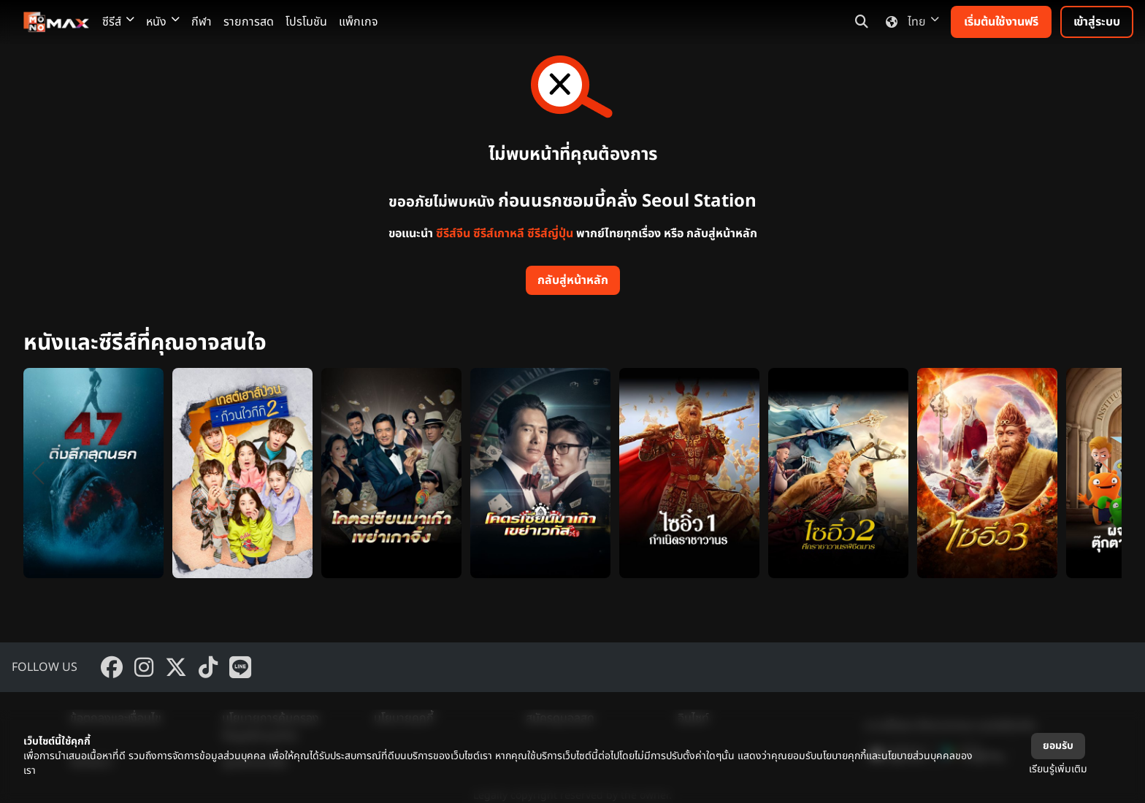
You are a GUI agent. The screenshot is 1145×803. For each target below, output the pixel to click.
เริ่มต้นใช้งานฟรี (1001, 22)
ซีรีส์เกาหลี (498, 233)
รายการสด (248, 22)
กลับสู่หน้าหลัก (572, 280)
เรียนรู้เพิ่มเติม (1058, 769)
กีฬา (201, 22)
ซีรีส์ (118, 22)
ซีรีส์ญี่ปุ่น (550, 233)
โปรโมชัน (306, 22)
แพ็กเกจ (358, 22)
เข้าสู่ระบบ (1096, 22)
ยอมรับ (1058, 745)
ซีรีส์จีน (453, 233)
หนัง (163, 22)
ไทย (909, 22)
